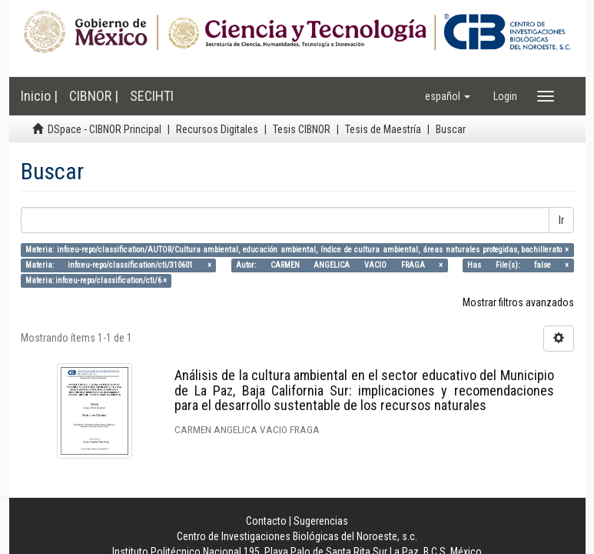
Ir (561, 220)
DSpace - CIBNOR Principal (104, 129)
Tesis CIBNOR (301, 129)
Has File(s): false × (518, 265)
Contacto (266, 521)
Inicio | (39, 96)
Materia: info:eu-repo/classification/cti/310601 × (118, 265)
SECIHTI (152, 96)
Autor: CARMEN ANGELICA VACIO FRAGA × (339, 265)
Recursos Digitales (217, 129)
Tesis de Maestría (383, 129)
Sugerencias (321, 521)
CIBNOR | (93, 96)
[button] (447, 96)
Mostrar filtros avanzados (518, 302)
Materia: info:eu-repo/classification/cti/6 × (96, 280)
